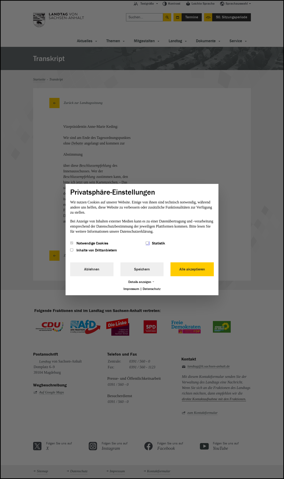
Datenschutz (152, 289)
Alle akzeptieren (192, 269)
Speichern (142, 269)
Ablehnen (91, 269)
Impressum (131, 289)
